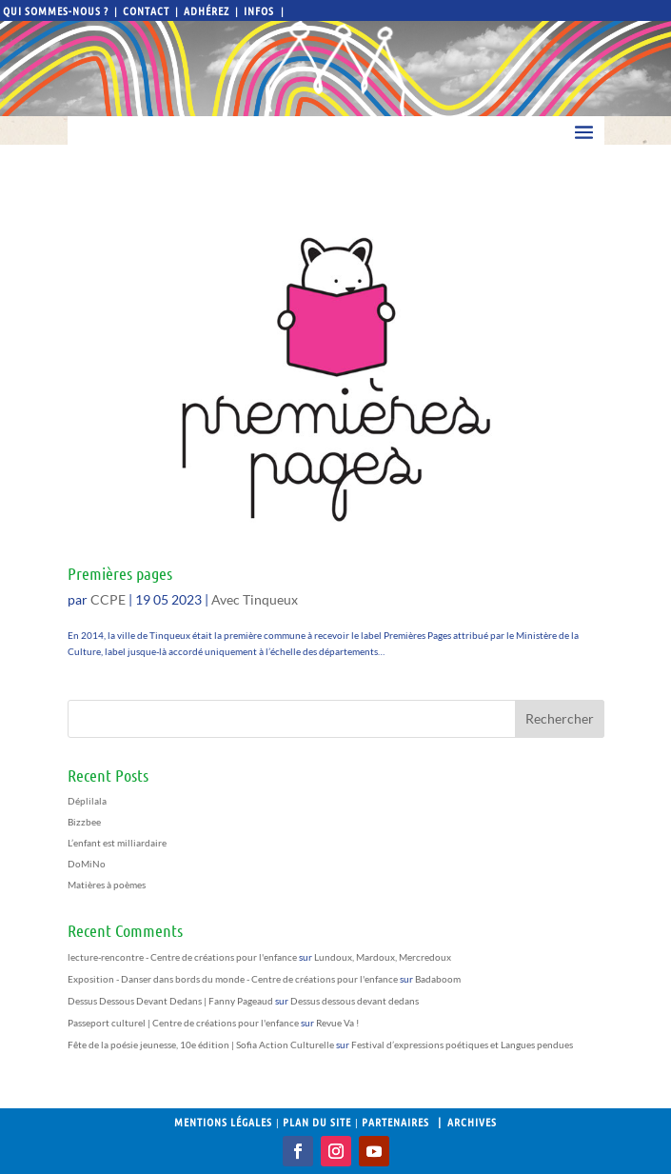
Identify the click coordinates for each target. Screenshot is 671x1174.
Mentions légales (223, 1121)
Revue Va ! (337, 1022)
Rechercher (559, 718)
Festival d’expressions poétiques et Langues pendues (462, 1044)
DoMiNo (87, 863)
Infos (260, 10)
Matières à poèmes (107, 884)
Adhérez (206, 10)
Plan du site (317, 1121)
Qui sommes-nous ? (56, 10)
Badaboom (438, 979)
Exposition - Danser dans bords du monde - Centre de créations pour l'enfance (233, 979)
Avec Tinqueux (254, 599)
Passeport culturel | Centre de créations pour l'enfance (183, 1022)
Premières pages (120, 573)
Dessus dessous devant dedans (354, 1000)
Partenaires (395, 1121)
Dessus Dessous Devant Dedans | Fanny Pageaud (170, 1000)
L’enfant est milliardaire (117, 842)
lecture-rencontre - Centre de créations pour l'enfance (182, 957)
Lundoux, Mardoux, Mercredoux (382, 957)
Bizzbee (84, 821)
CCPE (108, 599)
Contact (146, 10)
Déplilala (87, 800)
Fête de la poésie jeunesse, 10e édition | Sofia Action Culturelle (201, 1044)
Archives (472, 1121)
